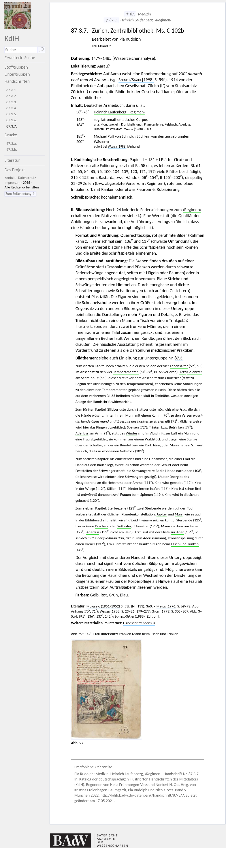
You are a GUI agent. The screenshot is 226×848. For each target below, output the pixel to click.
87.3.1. (11, 90)
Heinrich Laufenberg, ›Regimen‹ (119, 112)
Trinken (154, 427)
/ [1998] (136, 79)
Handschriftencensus (139, 623)
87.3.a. (11, 143)
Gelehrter (194, 372)
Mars (179, 514)
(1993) (161, 611)
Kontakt (9, 178)
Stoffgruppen (16, 67)
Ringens (82, 581)
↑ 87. (130, 14)
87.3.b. (11, 149)
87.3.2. (11, 96)
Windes (131, 433)
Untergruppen (17, 74)
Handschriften (17, 81)
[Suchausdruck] (21, 50)
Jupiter (161, 514)
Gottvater (124, 526)
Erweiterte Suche (19, 57)
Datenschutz (27, 178)
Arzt (182, 372)
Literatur (12, 160)
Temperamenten (126, 372)
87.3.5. (11, 114)
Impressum (12, 183)
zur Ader (177, 532)
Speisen (133, 427)
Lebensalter (179, 366)
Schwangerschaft (112, 470)
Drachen (101, 526)
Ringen (101, 427)
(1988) (133, 129)
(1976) (166, 606)
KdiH (11, 38)
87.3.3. (11, 102)
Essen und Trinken (185, 544)
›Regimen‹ (154, 183)
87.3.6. (11, 120)
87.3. (179, 358)
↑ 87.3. (111, 20)
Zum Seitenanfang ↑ (20, 194)
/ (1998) (130, 616)
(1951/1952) (103, 606)
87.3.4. (11, 108)
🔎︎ (41, 49)
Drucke (10, 134)
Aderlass (82, 433)
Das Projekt (14, 169)
